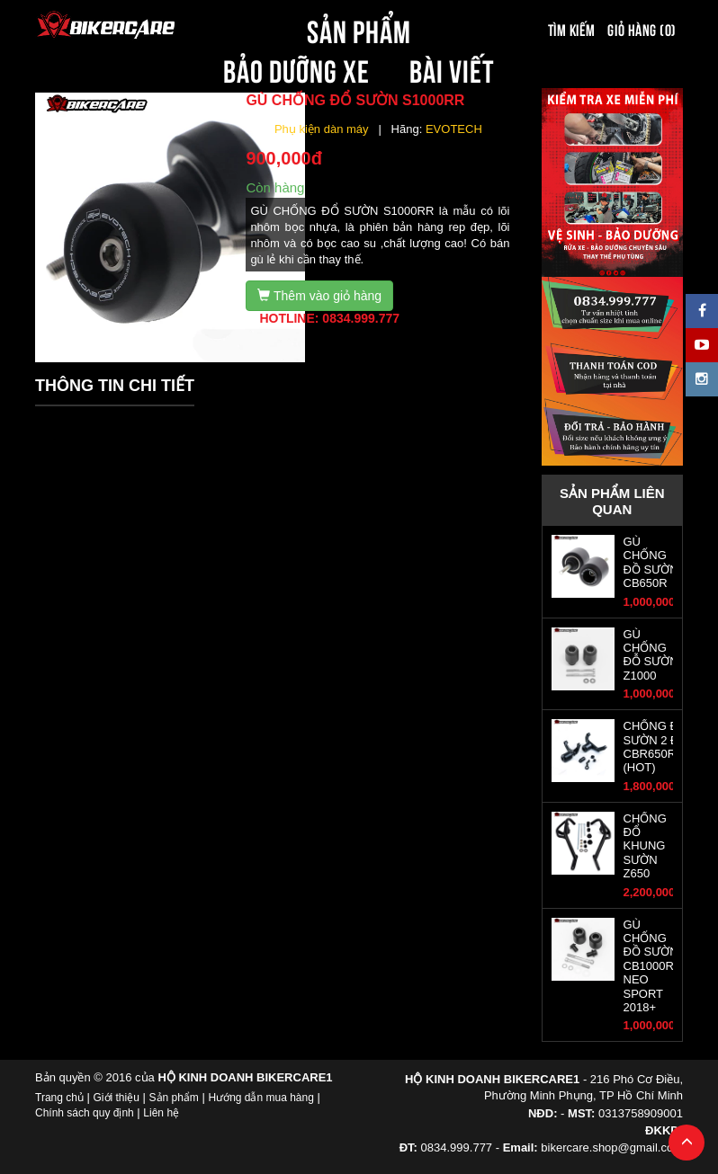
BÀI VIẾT (452, 68)
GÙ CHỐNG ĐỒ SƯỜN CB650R (651, 562)
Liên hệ (161, 1113)
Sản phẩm (174, 1097)
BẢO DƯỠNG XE (297, 68)
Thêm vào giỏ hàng (319, 296)
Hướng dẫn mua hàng (260, 1097)
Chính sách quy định (84, 1113)
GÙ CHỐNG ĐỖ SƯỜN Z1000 (651, 654)
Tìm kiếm (572, 29)
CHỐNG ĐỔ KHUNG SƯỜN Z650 (645, 846)
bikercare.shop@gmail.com (612, 1147)
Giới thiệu (116, 1097)
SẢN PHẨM (359, 29)
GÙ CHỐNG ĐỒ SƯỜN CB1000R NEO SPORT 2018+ (651, 966)
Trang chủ (59, 1097)
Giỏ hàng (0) (641, 29)
